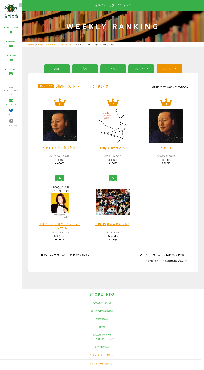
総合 (56, 68)
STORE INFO (11, 69)
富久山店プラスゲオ (102, 334)
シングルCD (141, 68)
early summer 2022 (113, 148)
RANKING (11, 41)
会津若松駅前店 (102, 347)
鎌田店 (102, 326)
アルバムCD (169, 68)
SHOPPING (11, 55)
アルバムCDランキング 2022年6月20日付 (65, 255)
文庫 (85, 68)
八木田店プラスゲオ (102, 303)
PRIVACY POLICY (11, 91)
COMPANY (11, 87)
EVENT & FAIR (11, 27)
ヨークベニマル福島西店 (102, 311)
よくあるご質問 (11, 125)
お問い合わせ (11, 104)
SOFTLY (166, 148)
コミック (113, 68)
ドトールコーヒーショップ (102, 339)
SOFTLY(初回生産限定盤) (59, 148)
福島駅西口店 (102, 319)
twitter (11, 114)
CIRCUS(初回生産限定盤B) (112, 224)
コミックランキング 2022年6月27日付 (162, 255)
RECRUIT (11, 94)
